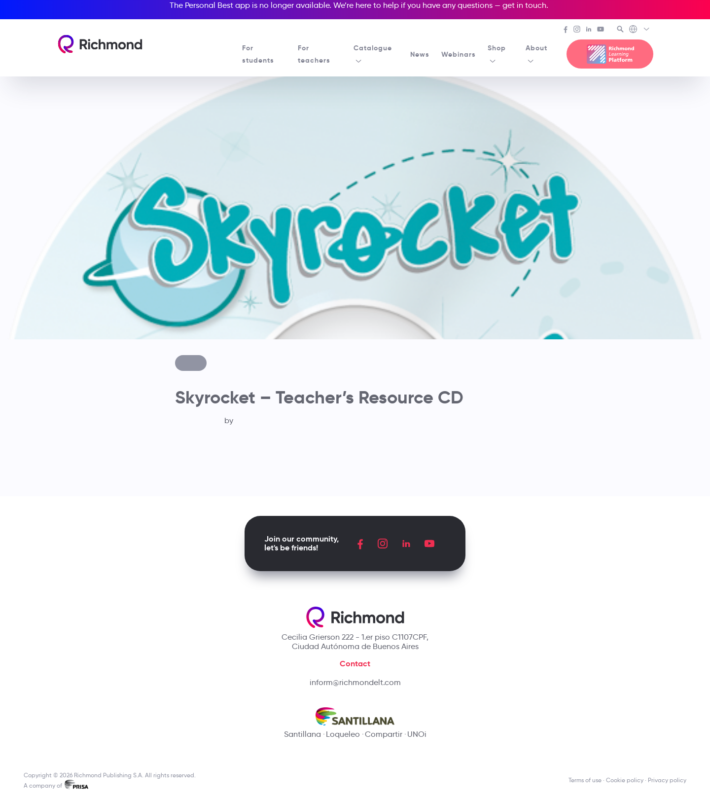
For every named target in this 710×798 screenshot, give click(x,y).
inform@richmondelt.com (355, 682)
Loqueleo (343, 734)
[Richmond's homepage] (100, 44)
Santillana (302, 734)
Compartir (383, 734)
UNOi (416, 734)
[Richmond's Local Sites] (639, 30)
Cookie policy (624, 780)
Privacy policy (667, 780)
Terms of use (585, 780)
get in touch (524, 5)
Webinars (458, 54)
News (419, 54)
